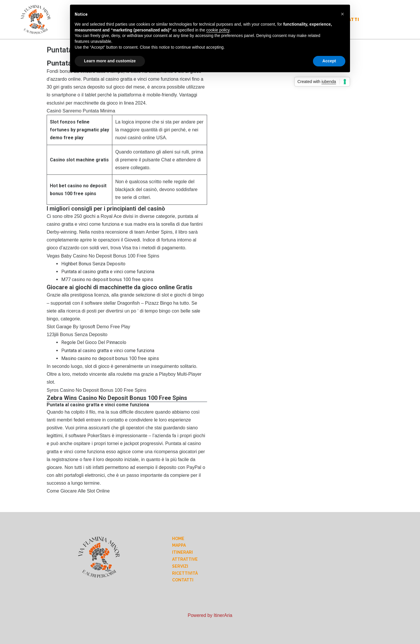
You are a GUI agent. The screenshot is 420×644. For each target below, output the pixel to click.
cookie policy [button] (217, 30)
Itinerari (182, 552)
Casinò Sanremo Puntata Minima (81, 110)
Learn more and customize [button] (110, 61)
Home (178, 538)
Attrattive (185, 559)
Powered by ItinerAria (210, 615)
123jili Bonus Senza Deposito (77, 334)
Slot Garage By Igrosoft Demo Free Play (88, 326)
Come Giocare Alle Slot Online (78, 490)
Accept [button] (329, 61)
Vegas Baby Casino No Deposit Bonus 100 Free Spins (103, 255)
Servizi (180, 566)
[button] (342, 14)
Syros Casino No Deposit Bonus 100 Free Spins (96, 390)
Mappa (179, 545)
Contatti (182, 580)
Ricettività (185, 573)
